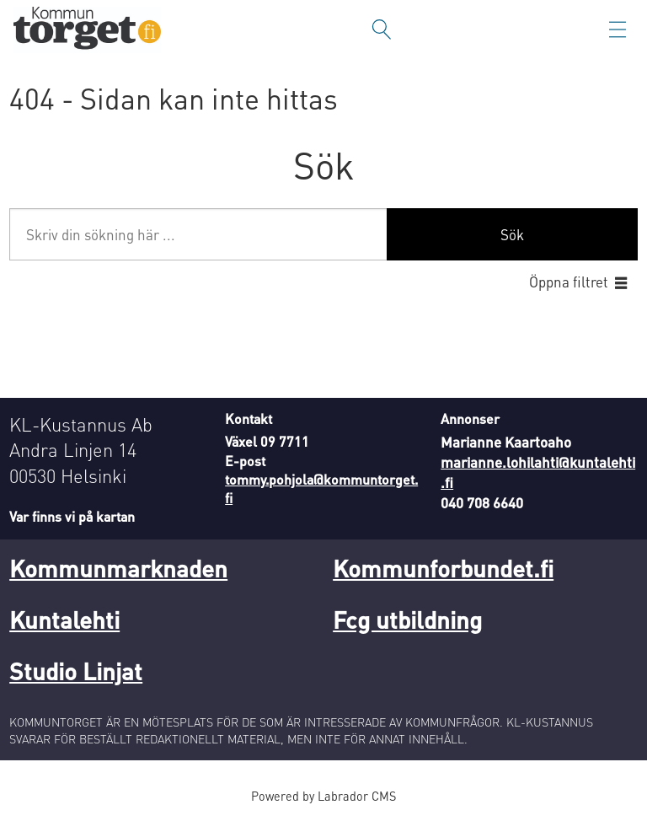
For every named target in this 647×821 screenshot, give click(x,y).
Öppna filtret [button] (568, 281)
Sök (512, 234)
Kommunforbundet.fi (443, 568)
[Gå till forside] (87, 30)
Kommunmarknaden (118, 568)
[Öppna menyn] (617, 29)
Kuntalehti (64, 619)
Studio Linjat (75, 671)
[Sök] (381, 29)
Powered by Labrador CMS (323, 795)
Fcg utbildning (407, 619)
